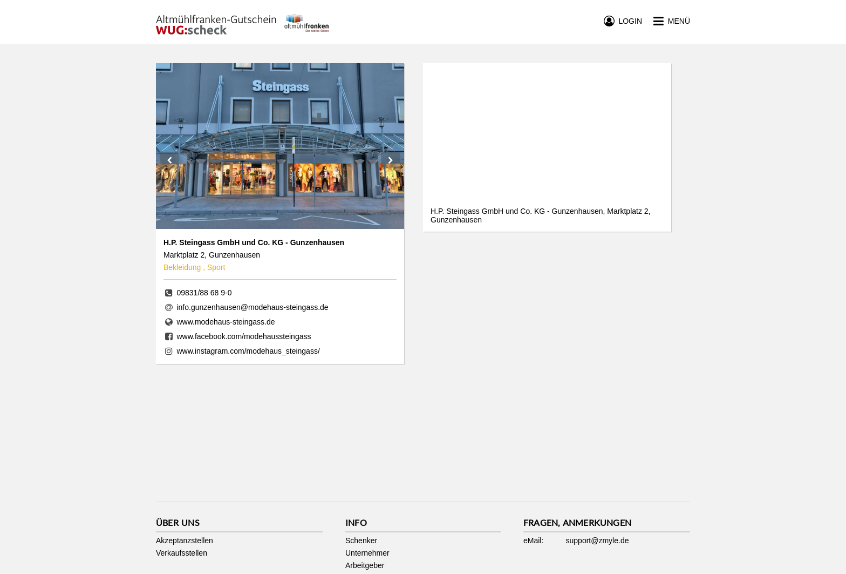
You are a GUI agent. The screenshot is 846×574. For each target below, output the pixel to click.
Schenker (361, 540)
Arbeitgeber (364, 565)
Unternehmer (367, 553)
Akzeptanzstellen (184, 540)
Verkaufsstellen (181, 553)
